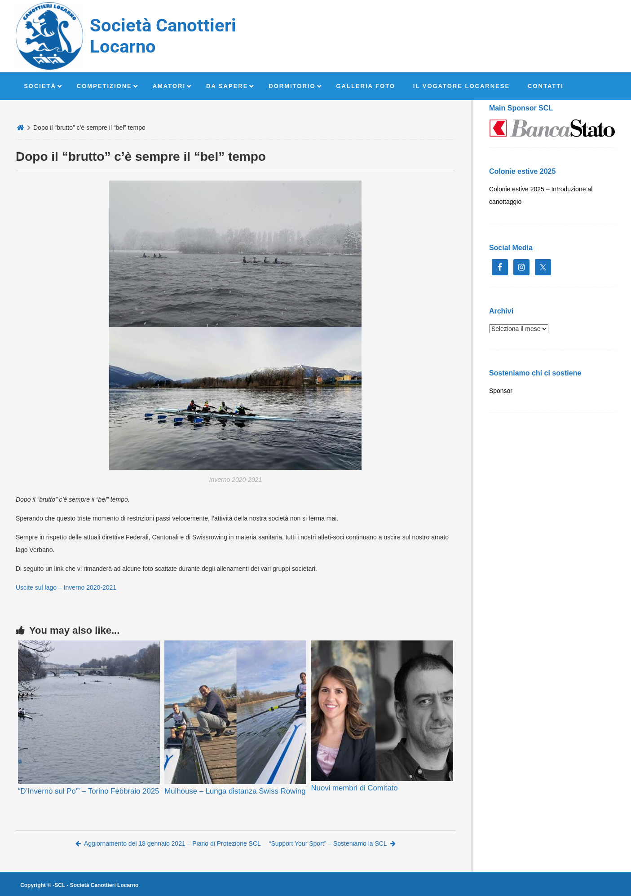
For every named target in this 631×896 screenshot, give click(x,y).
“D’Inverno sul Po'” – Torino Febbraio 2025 (88, 791)
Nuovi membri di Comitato (354, 788)
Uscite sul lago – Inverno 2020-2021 (66, 587)
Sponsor (500, 390)
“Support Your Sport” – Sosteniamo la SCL (332, 843)
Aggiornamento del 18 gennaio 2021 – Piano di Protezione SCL (168, 843)
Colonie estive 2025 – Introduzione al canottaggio (540, 195)
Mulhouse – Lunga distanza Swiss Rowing (234, 791)
